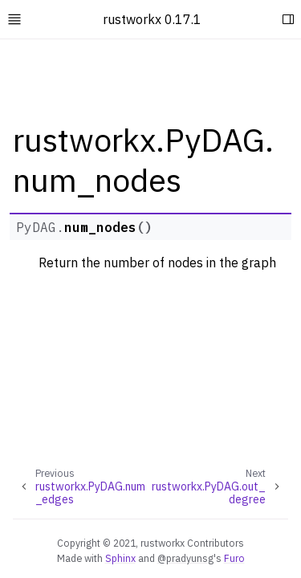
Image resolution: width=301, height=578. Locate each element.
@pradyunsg (185, 558)
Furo (234, 558)
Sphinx (120, 558)
